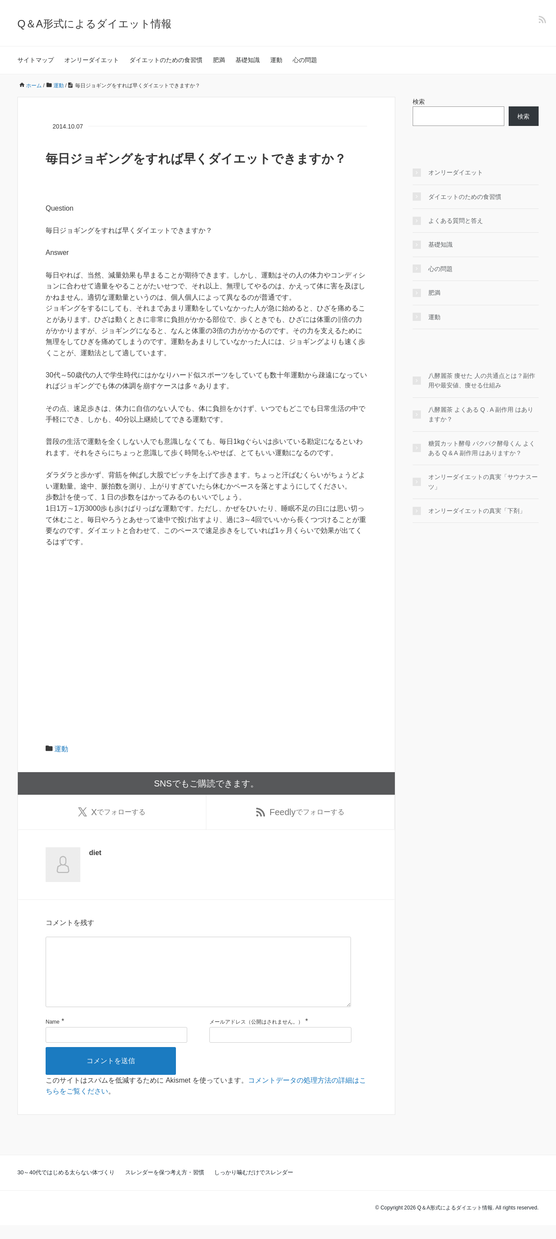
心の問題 (305, 59)
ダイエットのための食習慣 (165, 59)
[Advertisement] (206, 619)
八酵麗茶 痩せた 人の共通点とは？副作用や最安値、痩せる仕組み (481, 380)
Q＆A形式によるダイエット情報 (94, 24)
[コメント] (198, 979)
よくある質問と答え (455, 220)
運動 (276, 59)
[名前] (116, 1049)
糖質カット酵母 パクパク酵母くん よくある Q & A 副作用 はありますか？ (481, 448)
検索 (419, 101)
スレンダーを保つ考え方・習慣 (164, 1186)
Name (53, 1036)
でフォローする (112, 812)
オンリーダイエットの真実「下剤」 (477, 510)
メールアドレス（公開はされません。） (256, 1036)
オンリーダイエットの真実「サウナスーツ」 (483, 481)
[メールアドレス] (280, 1049)
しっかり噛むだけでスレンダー (253, 1186)
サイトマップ (35, 59)
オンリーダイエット (91, 59)
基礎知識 (247, 59)
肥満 (219, 59)
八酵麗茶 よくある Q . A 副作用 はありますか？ (480, 414)
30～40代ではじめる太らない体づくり (66, 1186)
